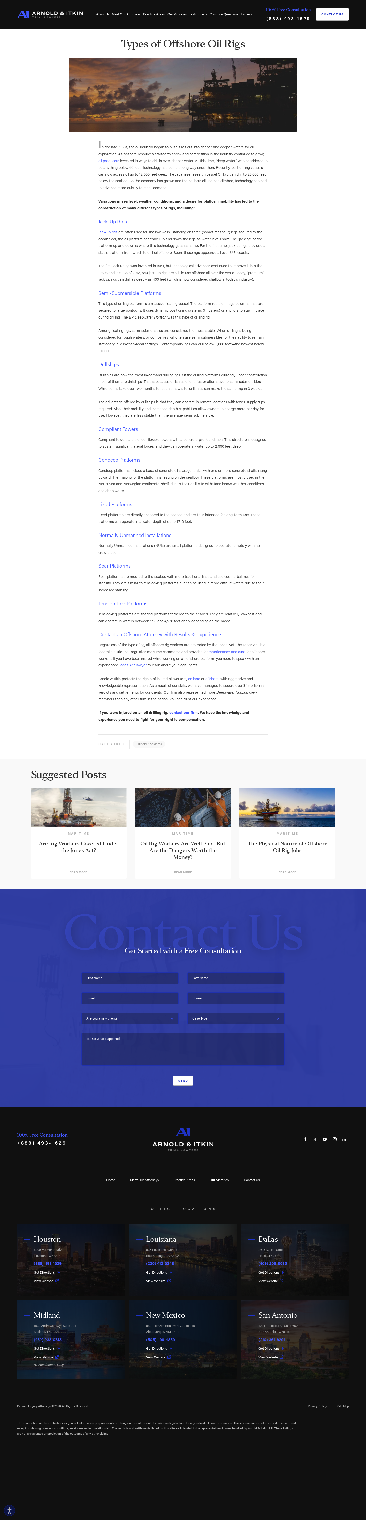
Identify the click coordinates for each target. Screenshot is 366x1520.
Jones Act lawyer (133, 664)
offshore (212, 678)
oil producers (108, 160)
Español (246, 14)
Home (110, 1179)
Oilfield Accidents (149, 743)
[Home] (50, 14)
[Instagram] (334, 1139)
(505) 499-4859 (160, 1339)
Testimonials (198, 14)
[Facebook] (305, 1139)
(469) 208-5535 (272, 1263)
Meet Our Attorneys (126, 14)
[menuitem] (103, 14)
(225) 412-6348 (160, 1263)
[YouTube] (325, 1139)
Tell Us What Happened (103, 1038)
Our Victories (177, 14)
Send (183, 1080)
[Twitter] (315, 1139)
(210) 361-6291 (271, 1339)
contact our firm (183, 712)
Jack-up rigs (107, 232)
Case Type (199, 1018)
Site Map (343, 1406)
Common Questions (224, 14)
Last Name (200, 978)
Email (90, 998)
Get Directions (47, 1272)
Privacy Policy (317, 1406)
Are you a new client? (101, 1018)
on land (194, 678)
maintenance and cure (227, 651)
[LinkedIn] (344, 1139)
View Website (46, 1280)
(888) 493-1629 (288, 18)
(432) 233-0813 (48, 1339)
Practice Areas (154, 14)
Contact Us (332, 14)
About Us (102, 14)
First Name (94, 978)
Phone (197, 998)
